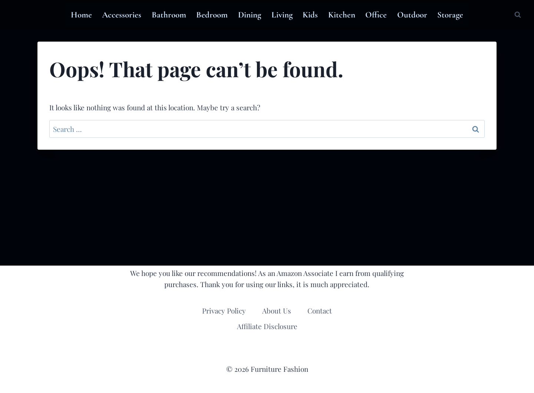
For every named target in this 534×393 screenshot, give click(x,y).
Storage (450, 15)
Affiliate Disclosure (267, 326)
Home (81, 15)
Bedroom (212, 15)
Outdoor (412, 15)
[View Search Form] (517, 15)
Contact (319, 310)
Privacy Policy (224, 310)
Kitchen (341, 15)
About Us (276, 310)
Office (376, 15)
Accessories (121, 15)
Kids (310, 15)
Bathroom (169, 15)
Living (282, 15)
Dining (249, 15)
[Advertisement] (267, 208)
